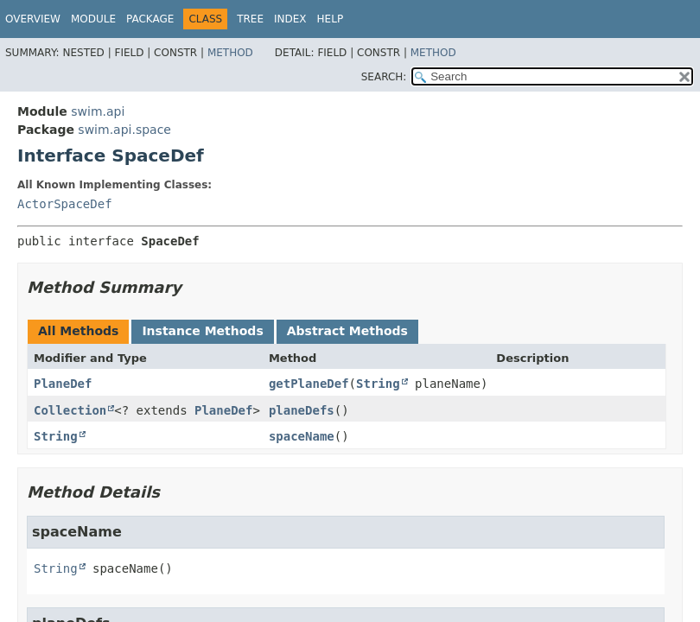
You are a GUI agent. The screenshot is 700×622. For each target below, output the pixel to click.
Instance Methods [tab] (202, 331)
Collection (70, 410)
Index (290, 19)
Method (230, 53)
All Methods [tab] (78, 331)
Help (330, 19)
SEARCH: (384, 77)
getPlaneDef (309, 383)
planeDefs (301, 410)
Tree (250, 19)
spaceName (301, 436)
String (378, 383)
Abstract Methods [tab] (347, 331)
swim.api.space (124, 129)
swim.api (97, 111)
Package (150, 19)
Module (93, 19)
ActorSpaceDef (64, 204)
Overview (32, 19)
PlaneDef (63, 383)
